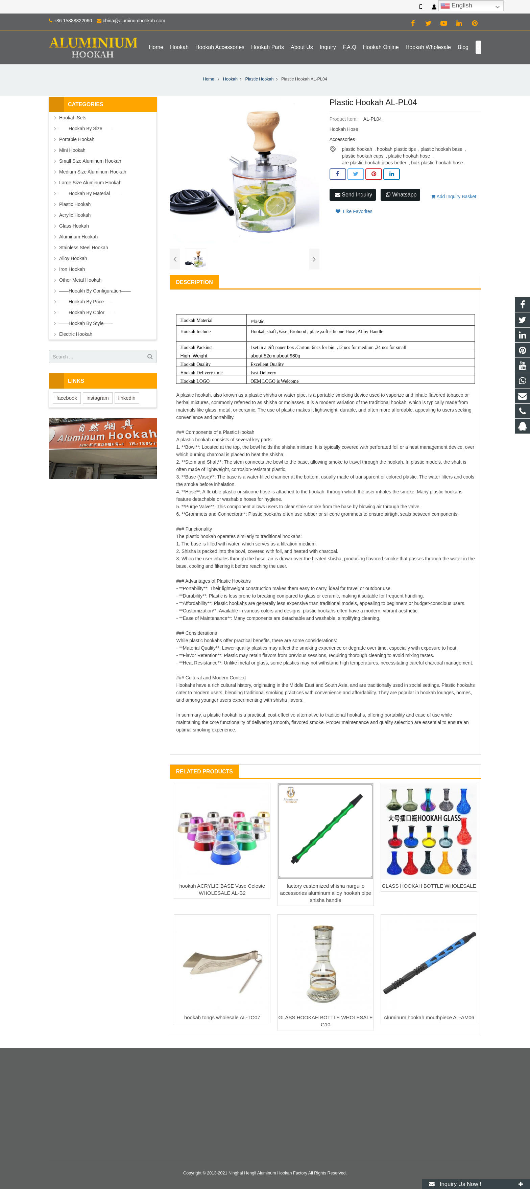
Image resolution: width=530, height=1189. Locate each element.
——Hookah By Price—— (86, 301)
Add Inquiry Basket (453, 196)
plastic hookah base (441, 149)
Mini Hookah (72, 150)
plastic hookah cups (363, 156)
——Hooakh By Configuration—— (95, 291)
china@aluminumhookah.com (134, 20)
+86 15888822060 (73, 20)
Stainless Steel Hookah (83, 247)
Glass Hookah (74, 226)
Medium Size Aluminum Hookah (92, 171)
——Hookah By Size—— (85, 128)
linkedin (127, 398)
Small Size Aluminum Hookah (90, 161)
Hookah (230, 79)
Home (208, 79)
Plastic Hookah (259, 79)
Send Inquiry (353, 194)
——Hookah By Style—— (86, 323)
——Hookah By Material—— (89, 193)
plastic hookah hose (409, 156)
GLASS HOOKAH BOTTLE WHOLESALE (429, 886)
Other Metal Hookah (80, 280)
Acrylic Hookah (75, 215)
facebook (66, 398)
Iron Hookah (72, 269)
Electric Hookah (75, 334)
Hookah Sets (72, 117)
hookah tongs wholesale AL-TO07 (222, 1017)
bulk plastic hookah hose (437, 162)
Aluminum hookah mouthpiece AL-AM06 (429, 1017)
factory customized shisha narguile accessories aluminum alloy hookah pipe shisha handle (325, 893)
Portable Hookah (76, 139)
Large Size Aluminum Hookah (90, 182)
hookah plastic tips (396, 149)
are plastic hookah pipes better (374, 162)
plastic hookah (357, 149)
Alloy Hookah (73, 258)
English (456, 6)
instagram (98, 398)
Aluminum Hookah (78, 236)
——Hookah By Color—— (86, 312)
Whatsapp (401, 194)
